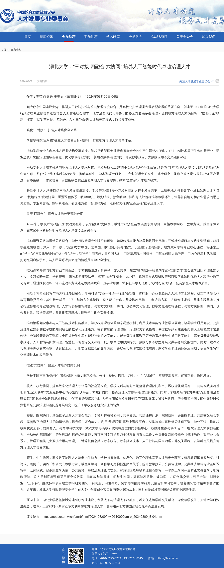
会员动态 (68, 37)
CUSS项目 (159, 37)
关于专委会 (184, 37)
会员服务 (135, 37)
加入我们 (208, 37)
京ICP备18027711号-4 (106, 562)
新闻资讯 (46, 37)
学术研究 (113, 37)
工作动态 (91, 37)
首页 (27, 37)
